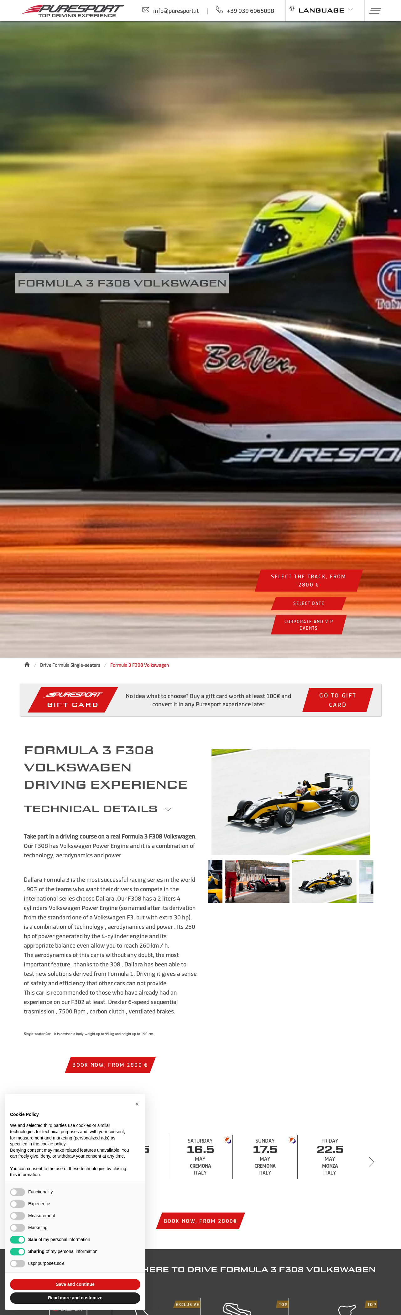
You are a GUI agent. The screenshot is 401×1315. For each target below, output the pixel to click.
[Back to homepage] (29, 664)
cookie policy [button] (52, 1143)
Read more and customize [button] (75, 1297)
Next (383, 884)
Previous (198, 884)
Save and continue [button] (75, 1284)
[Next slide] (371, 1161)
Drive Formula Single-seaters (70, 665)
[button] (373, 11)
